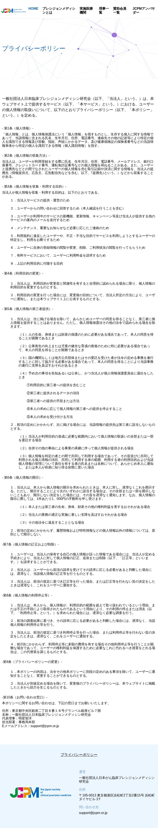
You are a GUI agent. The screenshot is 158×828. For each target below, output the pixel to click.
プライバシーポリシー (79, 755)
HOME (33, 8)
